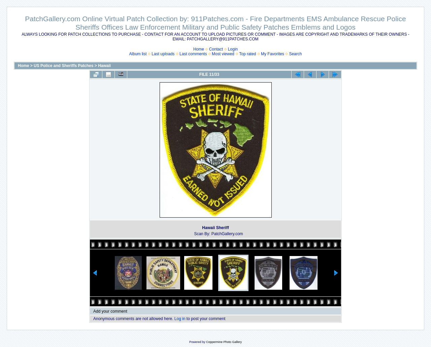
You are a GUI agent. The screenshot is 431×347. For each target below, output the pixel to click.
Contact (216, 49)
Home (198, 49)
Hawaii (104, 65)
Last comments (193, 54)
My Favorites (272, 54)
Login (233, 49)
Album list (138, 54)
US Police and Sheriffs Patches (63, 65)
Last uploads (163, 54)
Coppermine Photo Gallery (224, 342)
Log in (180, 318)
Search (295, 54)
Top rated (247, 54)
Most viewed (223, 54)
